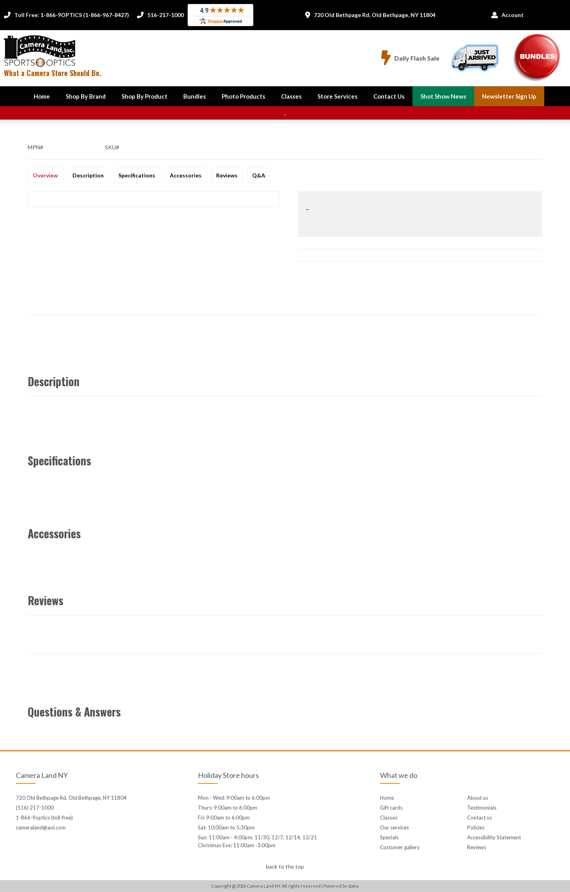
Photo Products (243, 96)
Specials (389, 837)
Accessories (186, 175)
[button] (86, 96)
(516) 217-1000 (35, 807)
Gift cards (391, 807)
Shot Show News (443, 96)
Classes (291, 96)
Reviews (227, 175)
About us (477, 798)
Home (42, 96)
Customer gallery (400, 847)
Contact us (479, 817)
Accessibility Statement (494, 837)
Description (88, 175)
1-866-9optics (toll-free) (44, 817)
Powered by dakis (341, 885)
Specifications (137, 175)
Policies (475, 827)
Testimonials (481, 807)
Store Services (337, 96)
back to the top (285, 866)
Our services (394, 827)
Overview (46, 175)
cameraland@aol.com (41, 827)
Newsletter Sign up (509, 96)
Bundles (194, 96)
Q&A (258, 175)
